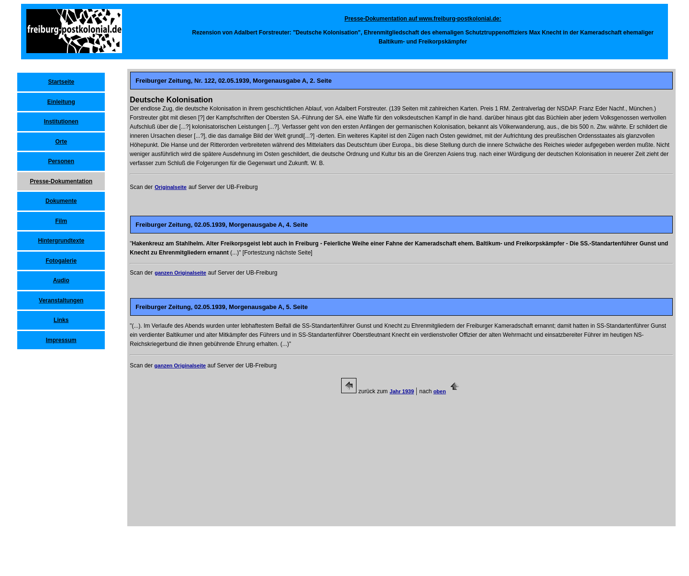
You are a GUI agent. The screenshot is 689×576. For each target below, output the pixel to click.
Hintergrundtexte (61, 240)
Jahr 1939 (401, 391)
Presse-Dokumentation (61, 181)
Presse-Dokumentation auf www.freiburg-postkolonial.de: (422, 18)
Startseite (61, 81)
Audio (61, 280)
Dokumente (61, 201)
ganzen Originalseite (180, 273)
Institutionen (61, 121)
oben (439, 391)
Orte (61, 141)
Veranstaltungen (61, 300)
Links (61, 320)
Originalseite (171, 187)
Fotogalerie (61, 260)
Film (61, 221)
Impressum (61, 340)
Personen (61, 161)
